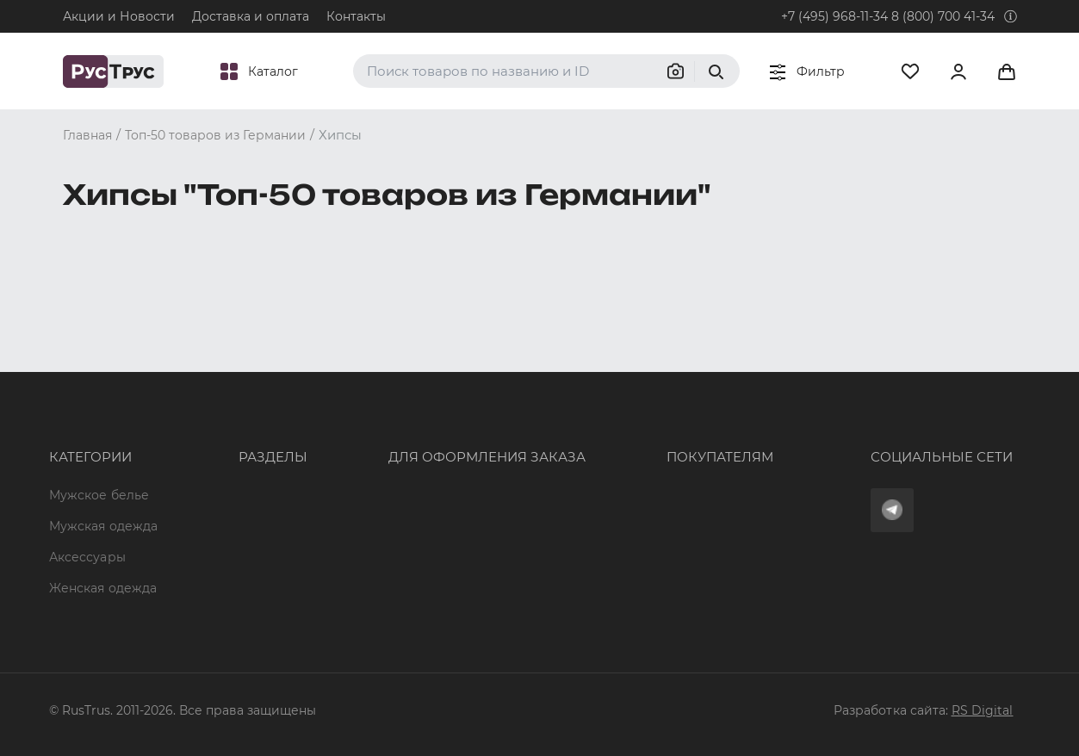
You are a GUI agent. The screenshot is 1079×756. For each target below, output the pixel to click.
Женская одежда (103, 464)
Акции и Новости (119, 16)
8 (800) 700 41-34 (943, 16)
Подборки (221, 464)
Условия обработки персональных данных (687, 495)
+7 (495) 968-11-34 (834, 16)
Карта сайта (226, 588)
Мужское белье (99, 370)
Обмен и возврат (606, 432)
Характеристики (241, 432)
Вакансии (219, 557)
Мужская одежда (103, 401)
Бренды (213, 401)
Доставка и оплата (250, 16)
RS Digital (983, 710)
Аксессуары (87, 432)
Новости (216, 526)
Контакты (356, 16)
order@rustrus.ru (376, 432)
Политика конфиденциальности (655, 464)
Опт (200, 370)
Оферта (576, 370)
